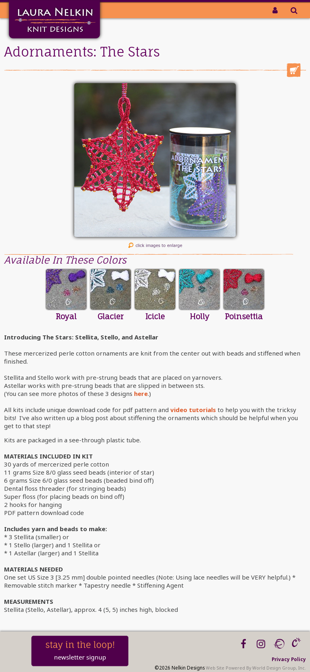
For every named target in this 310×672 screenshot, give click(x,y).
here (141, 393)
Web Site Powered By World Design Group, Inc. (256, 668)
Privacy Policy (289, 659)
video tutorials (193, 410)
